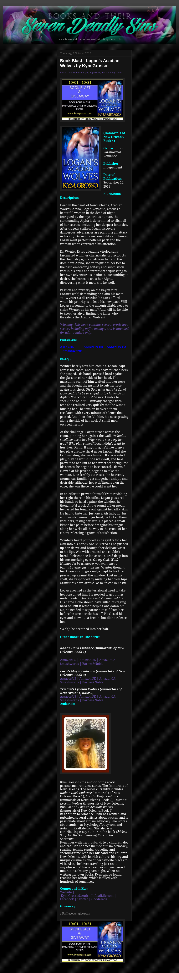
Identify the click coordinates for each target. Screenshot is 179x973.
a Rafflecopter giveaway (75, 913)
